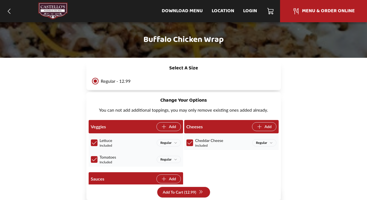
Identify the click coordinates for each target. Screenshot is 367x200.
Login (250, 11)
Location (223, 11)
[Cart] (270, 11)
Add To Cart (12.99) (183, 192)
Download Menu (182, 11)
